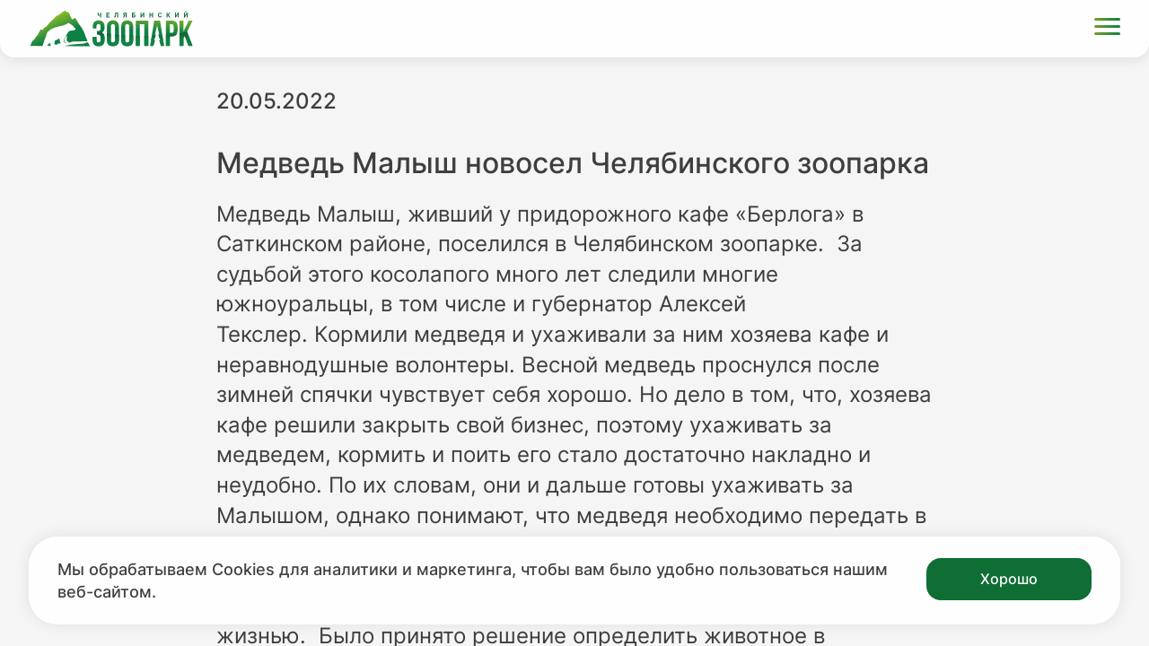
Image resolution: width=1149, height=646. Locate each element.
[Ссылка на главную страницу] (111, 29)
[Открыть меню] (1107, 29)
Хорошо (1009, 579)
